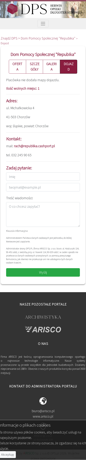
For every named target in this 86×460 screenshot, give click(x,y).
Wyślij (43, 272)
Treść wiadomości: (19, 198)
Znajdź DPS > (11, 38)
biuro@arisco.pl (43, 411)
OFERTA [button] (17, 66)
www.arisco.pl (43, 416)
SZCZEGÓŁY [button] (34, 66)
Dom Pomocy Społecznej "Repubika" (48, 38)
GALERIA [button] (51, 66)
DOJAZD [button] (69, 66)
